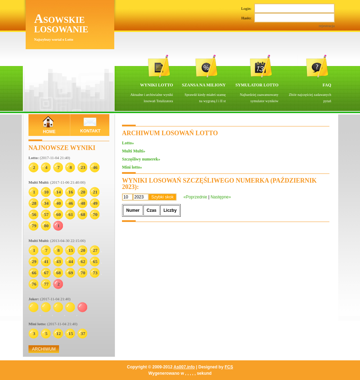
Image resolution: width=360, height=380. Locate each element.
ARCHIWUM (44, 349)
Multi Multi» (133, 151)
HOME (49, 131)
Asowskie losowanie (61, 23)
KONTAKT (90, 131)
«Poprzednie (195, 197)
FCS (229, 367)
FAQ (327, 85)
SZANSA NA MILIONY (204, 85)
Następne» (221, 197)
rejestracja (327, 26)
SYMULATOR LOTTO (257, 85)
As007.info (184, 367)
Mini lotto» (132, 167)
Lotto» (128, 142)
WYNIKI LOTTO (156, 85)
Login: (288, 8)
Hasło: (289, 21)
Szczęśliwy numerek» (141, 159)
